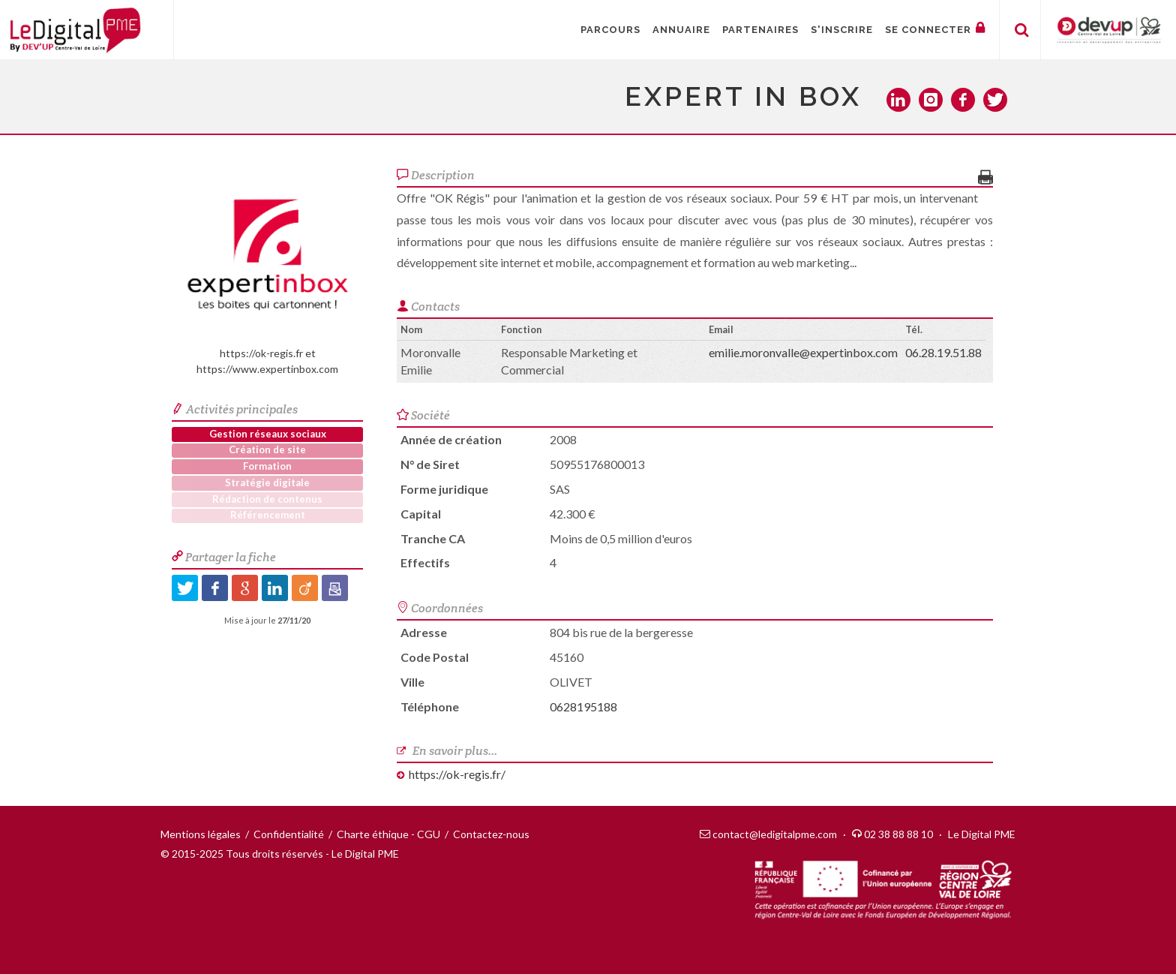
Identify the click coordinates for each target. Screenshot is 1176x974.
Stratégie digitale (267, 482)
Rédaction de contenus (267, 499)
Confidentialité (289, 834)
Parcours (610, 29)
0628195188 (583, 706)
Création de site (267, 449)
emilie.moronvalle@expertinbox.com (803, 352)
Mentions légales (200, 834)
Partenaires (760, 29)
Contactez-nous (491, 834)
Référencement (267, 515)
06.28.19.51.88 (943, 352)
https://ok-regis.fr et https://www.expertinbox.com (268, 270)
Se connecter (935, 28)
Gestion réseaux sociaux (267, 434)
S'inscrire (842, 29)
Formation (267, 466)
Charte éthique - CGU (388, 834)
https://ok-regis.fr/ (457, 774)
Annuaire (681, 29)
